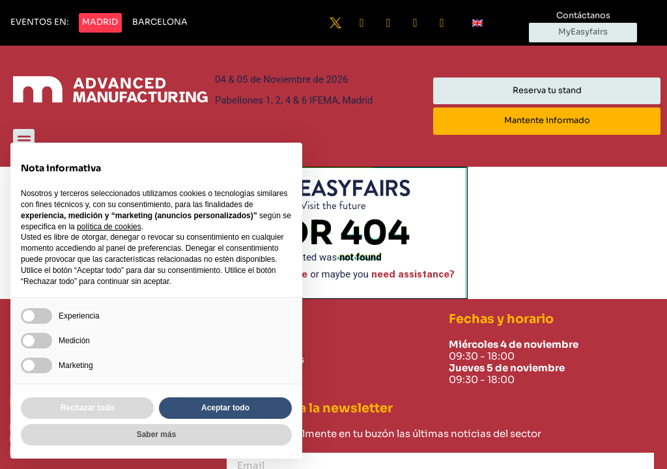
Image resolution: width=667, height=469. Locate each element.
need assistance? (413, 274)
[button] (39, 23)
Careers (248, 389)
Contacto (252, 374)
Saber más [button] (157, 434)
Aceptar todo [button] (225, 407)
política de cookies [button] (109, 226)
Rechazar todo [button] (88, 407)
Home (244, 344)
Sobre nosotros (266, 359)
